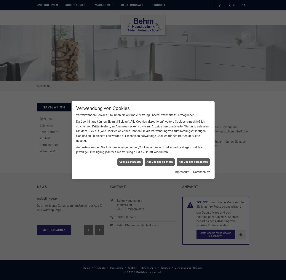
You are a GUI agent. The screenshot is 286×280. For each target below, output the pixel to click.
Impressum (182, 170)
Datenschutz (201, 170)
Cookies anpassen (130, 160)
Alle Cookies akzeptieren (193, 160)
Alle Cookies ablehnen (160, 160)
